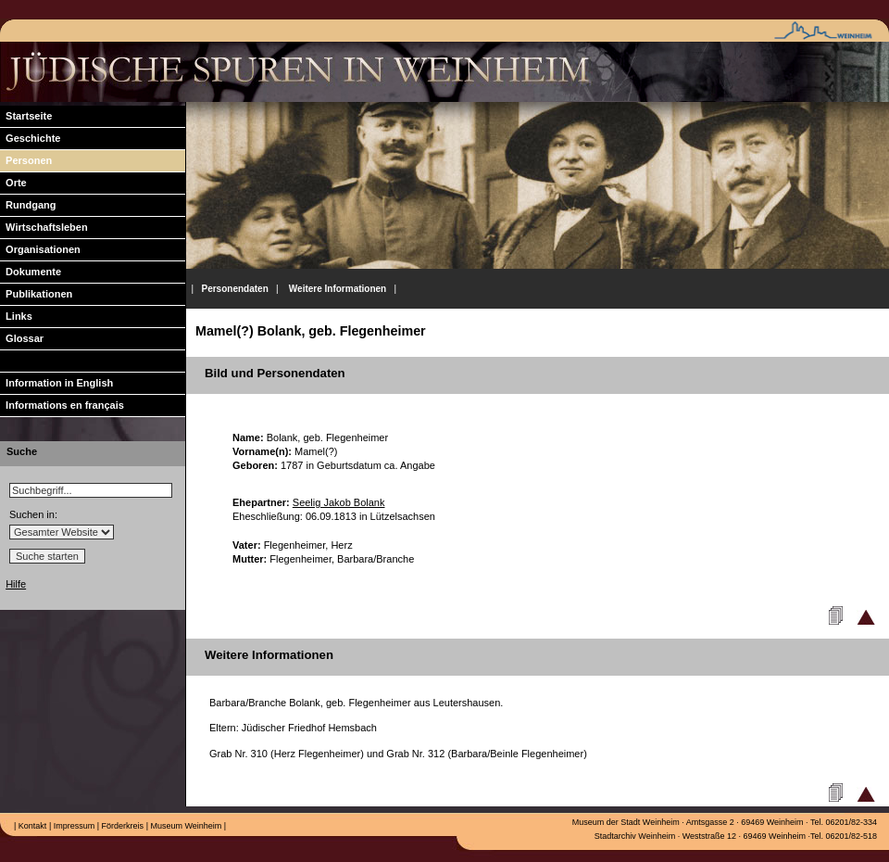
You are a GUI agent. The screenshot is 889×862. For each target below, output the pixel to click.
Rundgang (28, 204)
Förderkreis (121, 825)
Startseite (26, 115)
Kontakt (31, 825)
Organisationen (40, 249)
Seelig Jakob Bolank (339, 502)
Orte (13, 182)
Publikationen (36, 293)
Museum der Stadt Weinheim (626, 822)
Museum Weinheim (184, 825)
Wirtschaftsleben (44, 227)
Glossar (22, 338)
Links (16, 316)
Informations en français (62, 405)
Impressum (72, 825)
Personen (26, 160)
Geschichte (30, 138)
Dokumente (30, 271)
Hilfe (16, 583)
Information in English (56, 382)
